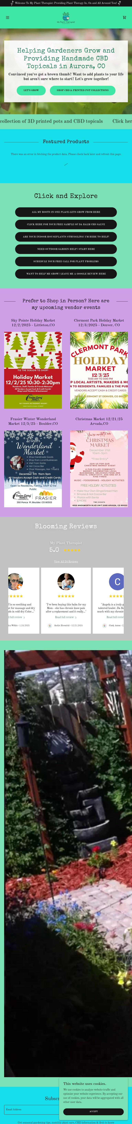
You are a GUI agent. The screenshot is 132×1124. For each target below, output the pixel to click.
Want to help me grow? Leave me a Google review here (66, 274)
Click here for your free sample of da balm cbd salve (66, 224)
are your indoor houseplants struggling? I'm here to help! (66, 237)
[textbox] (52, 1110)
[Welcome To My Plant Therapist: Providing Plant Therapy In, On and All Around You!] (66, 3)
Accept (93, 1112)
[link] (66, 17)
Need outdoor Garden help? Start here (66, 249)
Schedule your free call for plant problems (66, 261)
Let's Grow (31, 90)
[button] (13, 17)
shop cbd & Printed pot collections (83, 90)
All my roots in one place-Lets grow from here (66, 212)
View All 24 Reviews (66, 561)
